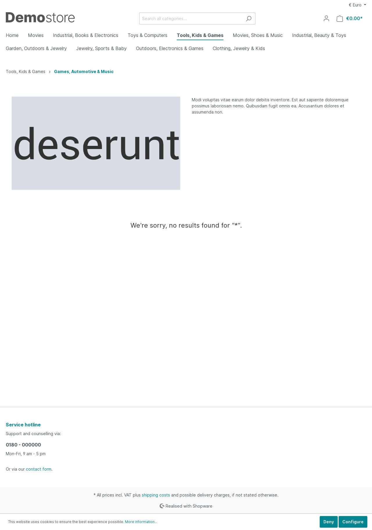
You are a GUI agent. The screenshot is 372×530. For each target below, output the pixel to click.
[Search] (248, 18)
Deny (328, 521)
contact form (38, 469)
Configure (353, 521)
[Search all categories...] (190, 18)
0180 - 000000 (23, 445)
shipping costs (156, 494)
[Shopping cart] (349, 18)
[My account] (326, 18)
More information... (141, 522)
